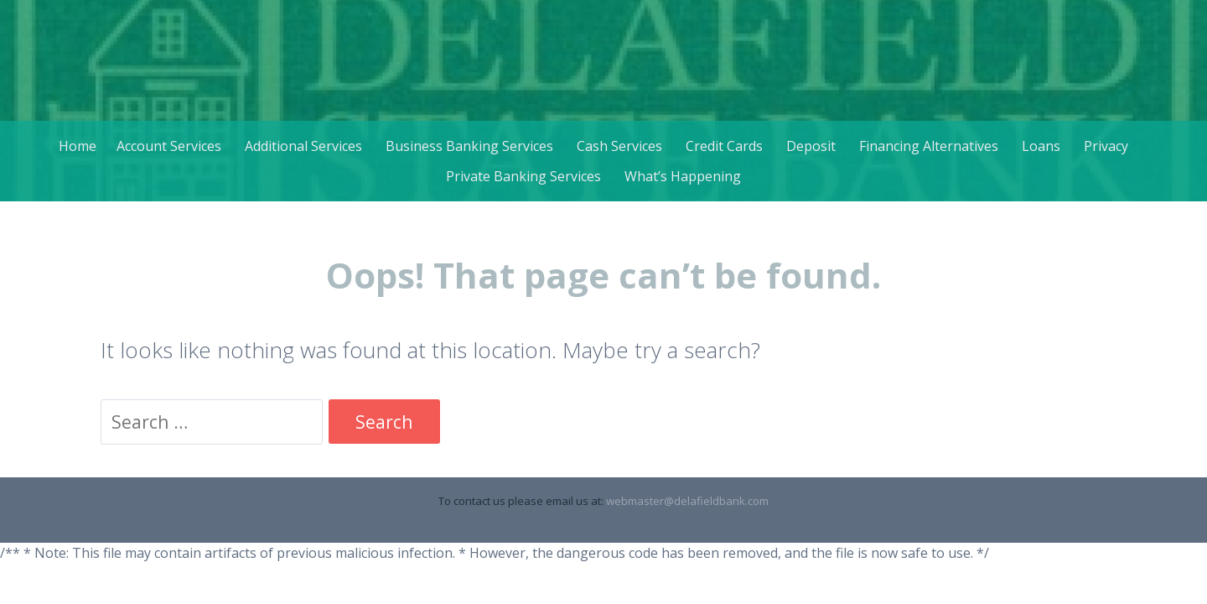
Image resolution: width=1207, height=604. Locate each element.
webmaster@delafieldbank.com (687, 500)
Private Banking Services (523, 176)
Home (77, 146)
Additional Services (303, 146)
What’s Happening (682, 176)
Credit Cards (724, 146)
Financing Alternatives (928, 146)
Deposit (811, 146)
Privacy (1106, 146)
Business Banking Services (469, 146)
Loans (1041, 146)
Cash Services (619, 146)
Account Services (169, 146)
